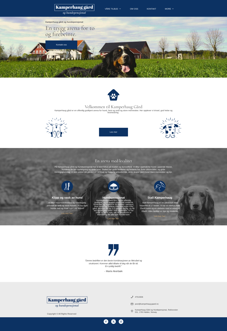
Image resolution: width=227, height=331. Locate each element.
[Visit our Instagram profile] (121, 321)
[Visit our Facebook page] (106, 321)
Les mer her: (67, 213)
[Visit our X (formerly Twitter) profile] (113, 321)
